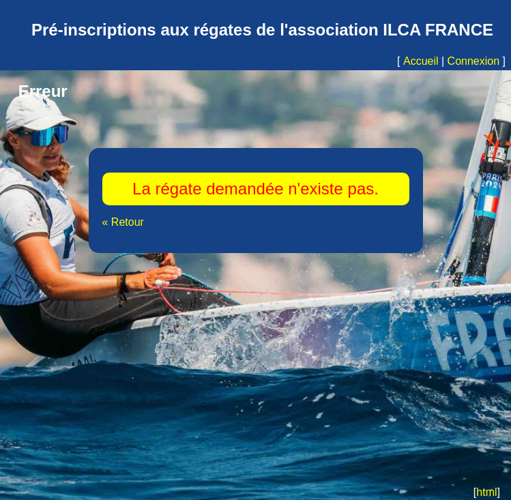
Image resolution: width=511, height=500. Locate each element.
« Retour (123, 222)
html (486, 492)
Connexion (474, 61)
